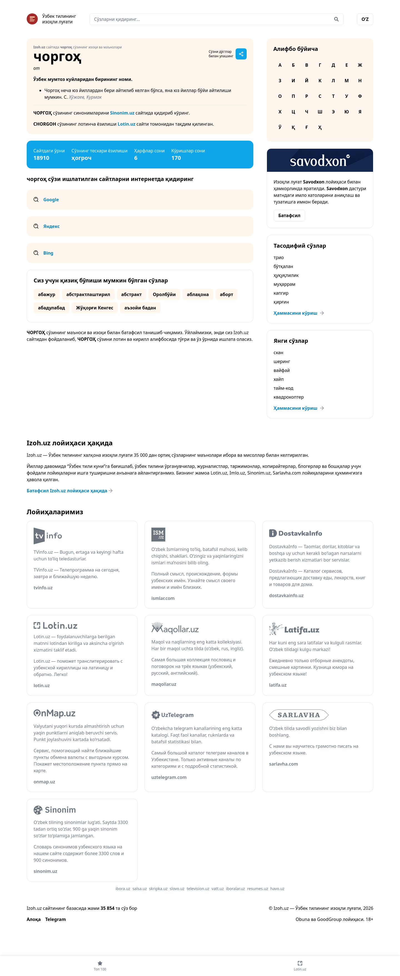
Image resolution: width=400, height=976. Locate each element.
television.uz (198, 888)
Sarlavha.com (287, 473)
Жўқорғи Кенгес (94, 308)
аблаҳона (198, 294)
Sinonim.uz (122, 113)
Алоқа (34, 919)
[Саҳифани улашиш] (241, 53)
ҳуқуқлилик (286, 275)
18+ (369, 919)
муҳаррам (285, 284)
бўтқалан (283, 266)
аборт (226, 294)
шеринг (282, 361)
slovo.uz (177, 888)
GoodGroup (329, 919)
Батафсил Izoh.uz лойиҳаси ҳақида (70, 490)
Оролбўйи (164, 294)
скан (278, 352)
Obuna (303, 919)
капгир (281, 293)
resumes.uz (257, 888)
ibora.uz (123, 888)
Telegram (55, 919)
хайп (279, 379)
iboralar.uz (235, 888)
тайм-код (283, 388)
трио (279, 257)
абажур (46, 294)
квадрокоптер (289, 397)
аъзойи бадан (140, 308)
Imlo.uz (237, 473)
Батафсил (289, 215)
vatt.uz (218, 888)
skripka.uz (158, 888)
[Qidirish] (336, 19)
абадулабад (51, 308)
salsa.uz (139, 888)
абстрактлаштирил (88, 294)
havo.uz (277, 888)
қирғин (281, 302)
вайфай (282, 370)
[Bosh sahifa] (51, 18)
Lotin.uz (127, 124)
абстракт (131, 294)
